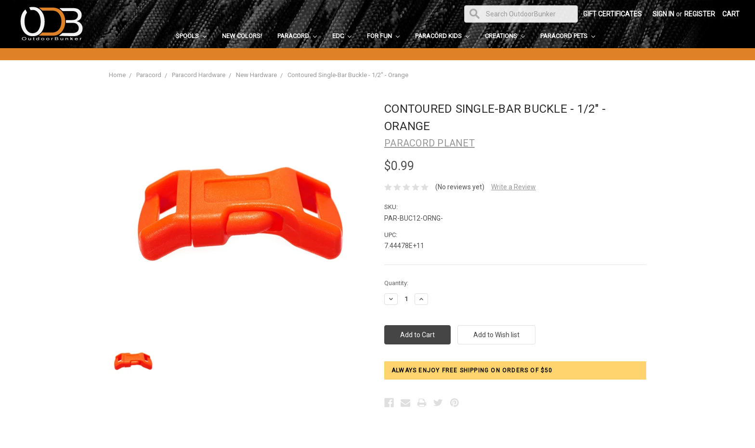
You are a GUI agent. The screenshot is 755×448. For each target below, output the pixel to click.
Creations (505, 36)
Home (117, 75)
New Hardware (256, 75)
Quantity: (396, 283)
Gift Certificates (612, 14)
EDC (341, 36)
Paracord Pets (567, 36)
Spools (191, 36)
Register (699, 14)
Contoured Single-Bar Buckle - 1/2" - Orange (347, 75)
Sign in (663, 14)
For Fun (383, 36)
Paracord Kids (442, 36)
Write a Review (513, 187)
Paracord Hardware (198, 75)
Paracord (297, 36)
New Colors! (242, 36)
